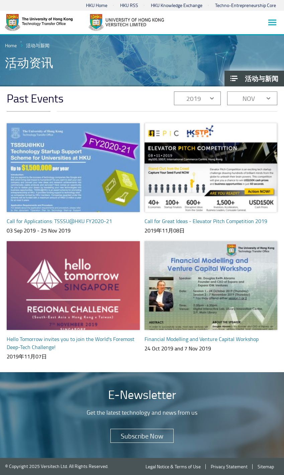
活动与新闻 (38, 45)
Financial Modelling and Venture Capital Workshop (202, 339)
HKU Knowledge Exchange (176, 5)
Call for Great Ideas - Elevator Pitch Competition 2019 (206, 221)
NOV (249, 98)
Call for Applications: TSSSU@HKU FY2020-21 (59, 221)
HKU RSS (129, 5)
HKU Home (96, 5)
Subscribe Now (142, 435)
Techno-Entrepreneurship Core (245, 5)
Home (11, 45)
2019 (193, 98)
